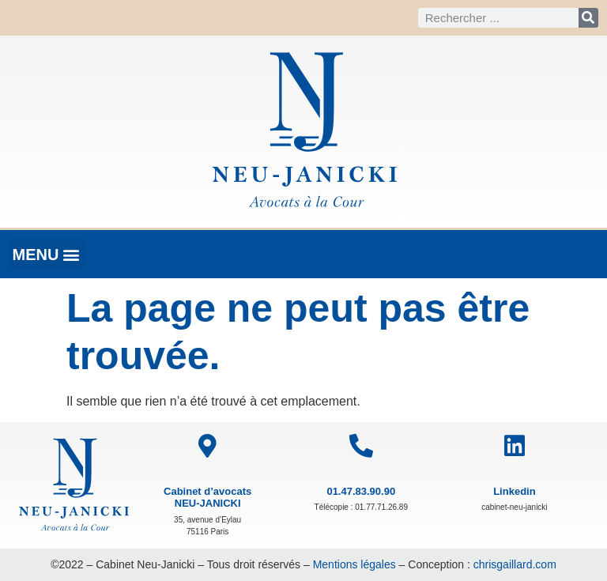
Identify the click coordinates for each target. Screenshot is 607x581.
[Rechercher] (588, 18)
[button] (46, 254)
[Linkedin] (514, 446)
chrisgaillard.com (514, 564)
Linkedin (514, 491)
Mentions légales (354, 564)
